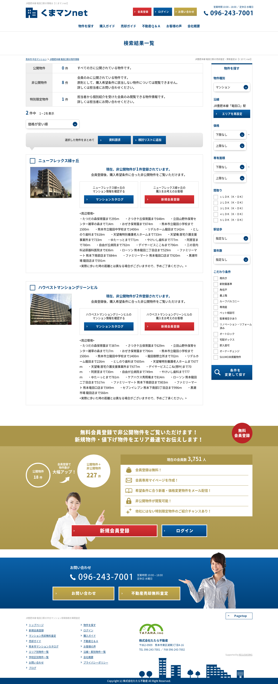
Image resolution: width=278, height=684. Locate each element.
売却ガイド (35, 641)
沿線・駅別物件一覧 (94, 652)
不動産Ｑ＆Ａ (90, 641)
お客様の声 (89, 646)
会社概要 (88, 657)
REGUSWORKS (245, 655)
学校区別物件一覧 (39, 657)
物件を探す (89, 625)
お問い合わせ (36, 662)
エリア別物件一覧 (39, 652)
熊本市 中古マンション (36, 59)
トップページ (36, 625)
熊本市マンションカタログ (44, 646)
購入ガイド (89, 636)
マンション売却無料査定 (42, 636)
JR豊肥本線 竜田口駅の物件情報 (64, 59)
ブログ (32, 668)
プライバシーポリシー (95, 662)
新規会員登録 (36, 630)
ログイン (88, 630)
